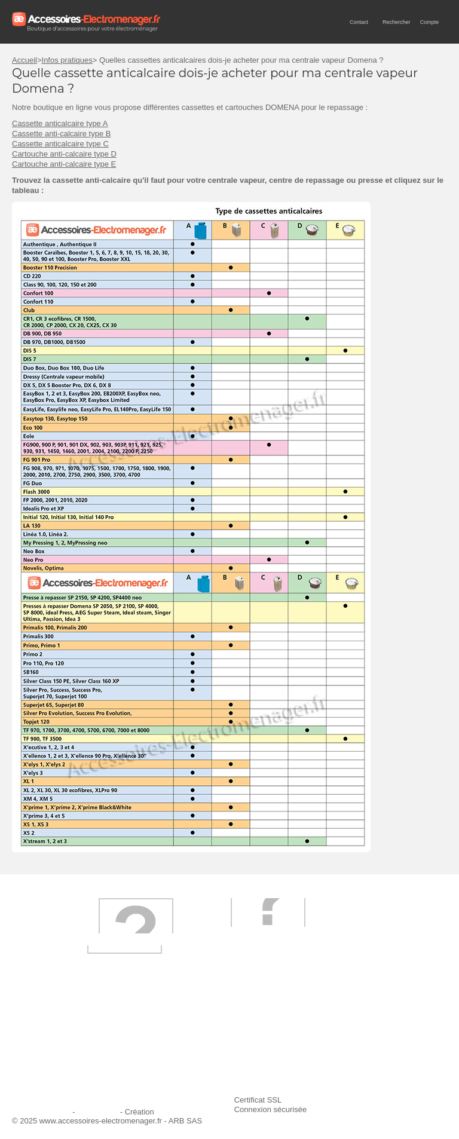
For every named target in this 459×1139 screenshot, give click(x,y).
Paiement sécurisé (199, 1045)
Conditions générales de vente (220, 1061)
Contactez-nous (46, 1077)
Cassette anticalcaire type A (60, 123)
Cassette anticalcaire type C (60, 143)
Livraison (182, 1029)
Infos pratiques (67, 60)
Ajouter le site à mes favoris (363, 1029)
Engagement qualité (53, 1061)
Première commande (55, 1045)
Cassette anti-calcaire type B (61, 133)
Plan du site (97, 1111)
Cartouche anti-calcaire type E (64, 164)
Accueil (24, 60)
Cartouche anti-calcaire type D (64, 153)
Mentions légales (41, 1111)
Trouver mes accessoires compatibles (232, 1077)
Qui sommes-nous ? (53, 1029)
